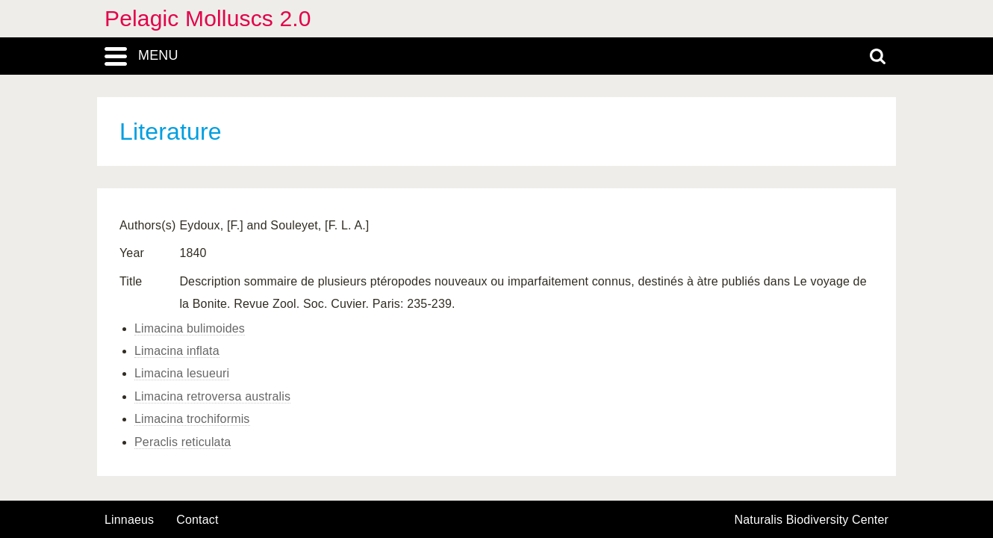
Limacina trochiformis (192, 418)
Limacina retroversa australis (212, 396)
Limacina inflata (177, 350)
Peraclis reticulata (182, 442)
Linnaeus (129, 520)
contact (197, 519)
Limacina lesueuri (181, 373)
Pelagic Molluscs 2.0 (208, 18)
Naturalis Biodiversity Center (812, 520)
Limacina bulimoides (189, 328)
